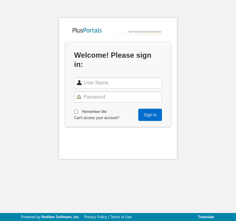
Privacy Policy (95, 217)
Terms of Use (121, 217)
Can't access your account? (96, 118)
